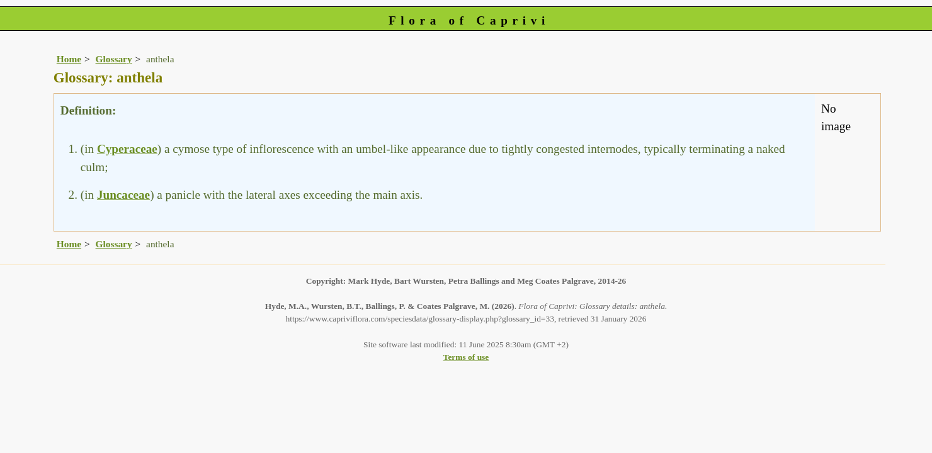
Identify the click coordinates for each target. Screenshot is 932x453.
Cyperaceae (127, 148)
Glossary (114, 58)
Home (69, 58)
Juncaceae (123, 194)
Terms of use (466, 357)
